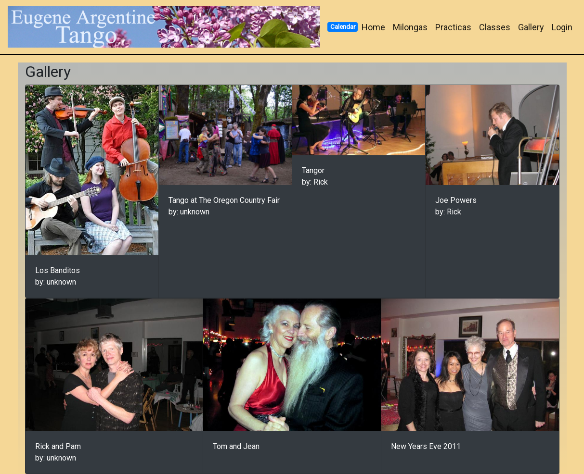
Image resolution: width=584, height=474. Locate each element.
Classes (494, 27)
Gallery (531, 27)
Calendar (342, 26)
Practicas (453, 27)
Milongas (410, 27)
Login (562, 27)
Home (373, 27)
